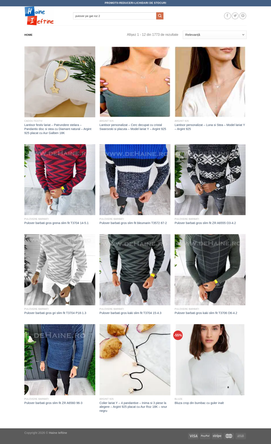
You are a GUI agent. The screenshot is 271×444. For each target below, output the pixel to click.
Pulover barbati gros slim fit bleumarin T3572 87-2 (133, 223)
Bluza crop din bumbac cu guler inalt (199, 403)
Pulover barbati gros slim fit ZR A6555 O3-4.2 (205, 223)
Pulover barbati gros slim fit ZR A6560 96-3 (53, 403)
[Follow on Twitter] (235, 15)
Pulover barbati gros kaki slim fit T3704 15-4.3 (131, 313)
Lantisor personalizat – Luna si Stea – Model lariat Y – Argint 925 (210, 127)
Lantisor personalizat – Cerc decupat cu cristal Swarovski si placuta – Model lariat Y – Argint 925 (133, 127)
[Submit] (159, 15)
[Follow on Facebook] (227, 15)
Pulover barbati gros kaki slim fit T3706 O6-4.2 (206, 313)
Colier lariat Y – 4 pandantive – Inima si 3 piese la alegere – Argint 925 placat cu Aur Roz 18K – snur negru (133, 406)
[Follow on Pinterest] (242, 15)
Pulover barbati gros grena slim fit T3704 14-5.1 (56, 223)
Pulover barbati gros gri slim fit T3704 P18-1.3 (55, 313)
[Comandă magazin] (215, 35)
